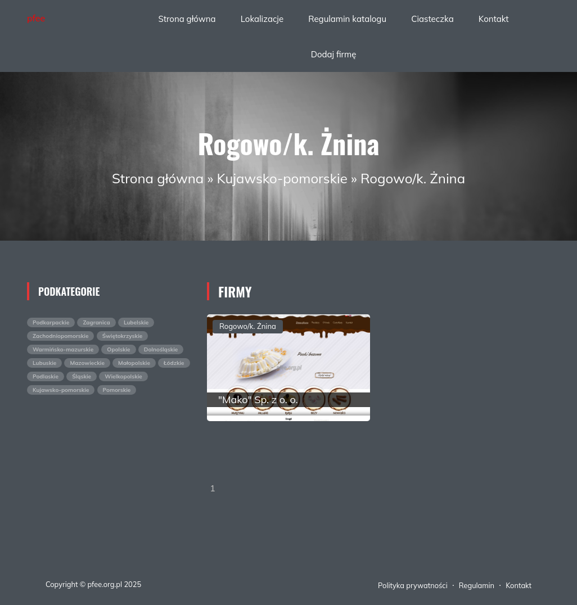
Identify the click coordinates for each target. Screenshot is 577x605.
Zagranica (96, 322)
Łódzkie (174, 363)
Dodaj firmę (334, 54)
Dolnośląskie (161, 349)
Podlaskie (45, 376)
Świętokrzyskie (122, 336)
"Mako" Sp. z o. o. (258, 399)
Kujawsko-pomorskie (282, 178)
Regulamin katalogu (347, 18)
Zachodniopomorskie (60, 336)
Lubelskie (136, 322)
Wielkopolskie (123, 376)
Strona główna (186, 18)
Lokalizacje (262, 18)
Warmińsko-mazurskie (63, 349)
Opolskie (118, 349)
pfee (36, 18)
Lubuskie (44, 363)
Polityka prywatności (413, 585)
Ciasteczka (432, 18)
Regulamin (476, 585)
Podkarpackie (51, 322)
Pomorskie (117, 390)
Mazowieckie (87, 363)
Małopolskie (134, 363)
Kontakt (494, 18)
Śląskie (81, 376)
